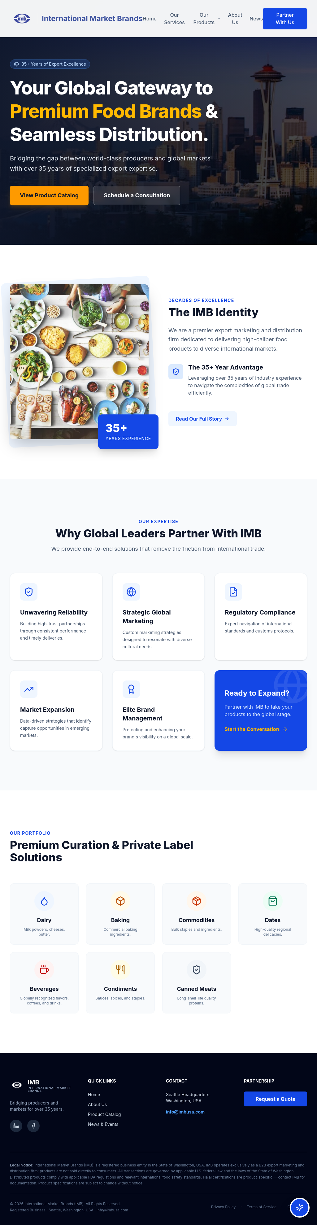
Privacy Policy (223, 1207)
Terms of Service (262, 1207)
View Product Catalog (49, 195)
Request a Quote (276, 1099)
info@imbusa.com (112, 1210)
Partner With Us (285, 18)
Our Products (207, 18)
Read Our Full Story (202, 419)
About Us (235, 18)
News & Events (103, 1124)
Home (150, 18)
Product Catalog (104, 1114)
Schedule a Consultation (137, 195)
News (256, 18)
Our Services (174, 18)
